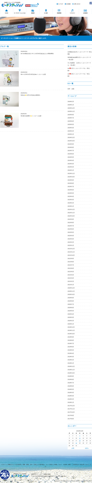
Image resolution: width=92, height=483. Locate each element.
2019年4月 (71, 353)
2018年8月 (71, 379)
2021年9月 (71, 258)
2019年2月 (71, 360)
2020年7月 (71, 304)
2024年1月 (71, 170)
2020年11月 (71, 291)
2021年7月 (71, 265)
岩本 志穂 (71, 89)
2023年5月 (71, 193)
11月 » (87, 448)
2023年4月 (71, 196)
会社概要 (67, 4)
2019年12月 (71, 327)
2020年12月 (71, 288)
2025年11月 (71, 111)
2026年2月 (71, 101)
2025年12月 (71, 108)
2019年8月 (71, 340)
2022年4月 (71, 235)
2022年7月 (71, 226)
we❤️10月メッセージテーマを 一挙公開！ (79, 75)
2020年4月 (71, 314)
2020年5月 (71, 311)
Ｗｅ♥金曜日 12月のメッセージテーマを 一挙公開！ (79, 64)
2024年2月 (71, 167)
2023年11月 (71, 173)
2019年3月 (71, 356)
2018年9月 (71, 376)
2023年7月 (71, 186)
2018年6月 (71, 386)
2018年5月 (71, 389)
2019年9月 (71, 337)
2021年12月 (71, 248)
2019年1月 (71, 363)
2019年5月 (71, 350)
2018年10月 (71, 373)
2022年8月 (71, 222)
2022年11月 (71, 212)
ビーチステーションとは (19, 11)
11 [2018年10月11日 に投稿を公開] (79, 438)
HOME (6, 11)
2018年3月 (71, 396)
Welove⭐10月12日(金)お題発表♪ (30, 95)
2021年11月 (71, 252)
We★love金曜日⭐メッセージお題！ (31, 116)
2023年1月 (71, 206)
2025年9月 (71, 114)
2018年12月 (71, 366)
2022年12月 (71, 209)
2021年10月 (71, 255)
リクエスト (72, 11)
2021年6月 (71, 268)
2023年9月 (71, 180)
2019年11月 (71, 330)
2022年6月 (71, 229)
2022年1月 (71, 245)
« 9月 (72, 448)
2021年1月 (71, 284)
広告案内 (85, 11)
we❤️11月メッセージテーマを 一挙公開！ (79, 69)
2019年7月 (71, 343)
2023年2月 (71, 203)
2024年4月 (71, 160)
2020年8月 (71, 301)
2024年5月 (71, 157)
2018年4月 (71, 392)
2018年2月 (71, 399)
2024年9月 (71, 144)
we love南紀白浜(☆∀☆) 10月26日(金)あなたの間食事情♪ (37, 53)
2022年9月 (71, 219)
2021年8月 (71, 261)
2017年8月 (71, 418)
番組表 (32, 11)
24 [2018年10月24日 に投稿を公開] (76, 443)
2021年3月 (71, 278)
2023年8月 (71, 183)
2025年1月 (71, 134)
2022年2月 (71, 242)
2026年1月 (71, 105)
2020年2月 (71, 320)
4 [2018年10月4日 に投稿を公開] (79, 435)
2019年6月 (71, 346)
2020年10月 (71, 294)
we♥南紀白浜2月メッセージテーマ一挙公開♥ (80, 53)
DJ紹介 (46, 11)
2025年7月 (71, 118)
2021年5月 (71, 271)
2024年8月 (71, 147)
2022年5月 (71, 232)
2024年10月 (71, 141)
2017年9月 (71, 415)
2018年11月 (71, 369)
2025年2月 (71, 131)
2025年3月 (71, 127)
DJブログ (59, 4)
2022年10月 (71, 216)
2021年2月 (71, 281)
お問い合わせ (76, 4)
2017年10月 (71, 412)
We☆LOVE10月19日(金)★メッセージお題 (33, 74)
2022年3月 (71, 239)
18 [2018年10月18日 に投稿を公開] (79, 440)
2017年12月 (71, 405)
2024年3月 (71, 163)
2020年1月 (71, 324)
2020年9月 (71, 297)
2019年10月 (71, 333)
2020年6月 (71, 307)
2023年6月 (71, 190)
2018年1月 (71, 402)
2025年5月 (71, 124)
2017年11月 (71, 409)
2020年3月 (71, 317)
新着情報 (59, 11)
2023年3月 (71, 199)
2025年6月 (71, 121)
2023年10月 (71, 177)
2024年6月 (71, 154)
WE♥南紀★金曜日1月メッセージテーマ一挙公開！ (79, 58)
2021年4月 (71, 275)
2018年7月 (71, 382)
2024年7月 (71, 150)
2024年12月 (71, 137)
